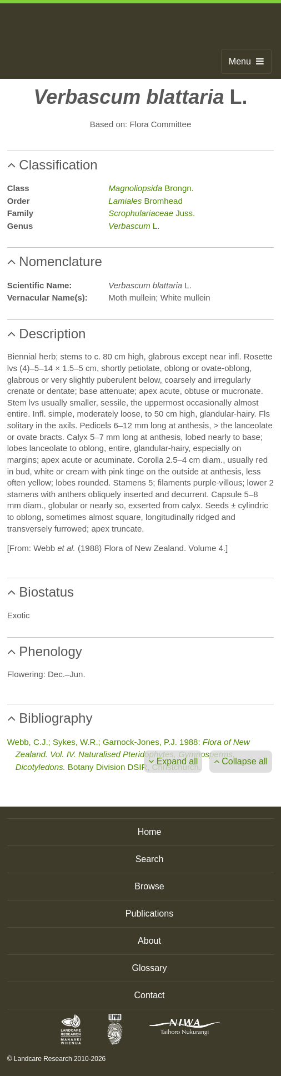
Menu (246, 61)
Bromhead (145, 201)
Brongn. (150, 188)
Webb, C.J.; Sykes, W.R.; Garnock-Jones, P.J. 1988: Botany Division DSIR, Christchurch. (128, 754)
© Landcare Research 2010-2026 (56, 1059)
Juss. (151, 213)
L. (133, 226)
